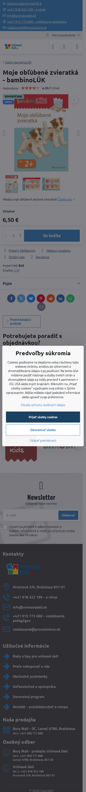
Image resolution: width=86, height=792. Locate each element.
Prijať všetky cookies (43, 417)
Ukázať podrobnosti (43, 440)
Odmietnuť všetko (43, 429)
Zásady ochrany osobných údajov (43, 404)
